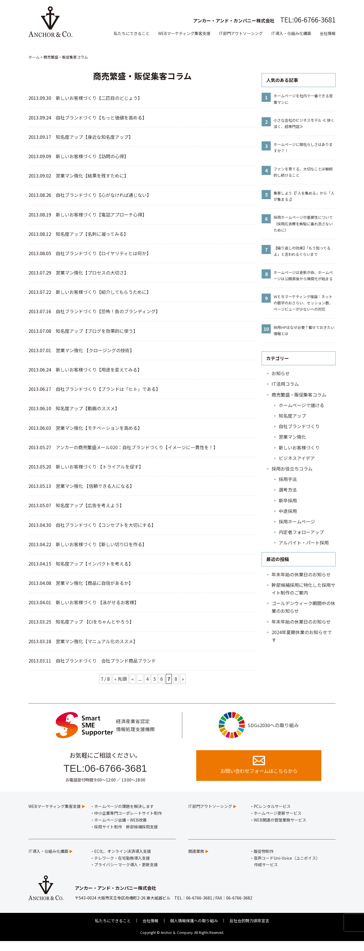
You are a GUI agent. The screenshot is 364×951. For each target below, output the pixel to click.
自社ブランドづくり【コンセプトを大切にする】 (106, 524)
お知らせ (281, 373)
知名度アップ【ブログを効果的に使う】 (97, 330)
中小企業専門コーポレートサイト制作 (128, 823)
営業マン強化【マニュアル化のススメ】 (97, 641)
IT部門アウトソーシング (241, 33)
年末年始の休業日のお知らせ (301, 574)
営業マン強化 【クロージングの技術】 (95, 350)
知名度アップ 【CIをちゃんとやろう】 (95, 621)
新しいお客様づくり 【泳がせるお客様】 (97, 602)
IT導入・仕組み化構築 (291, 33)
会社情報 (328, 33)
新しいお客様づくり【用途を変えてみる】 (99, 369)
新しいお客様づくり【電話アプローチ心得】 (102, 214)
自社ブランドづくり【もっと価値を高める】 (101, 117)
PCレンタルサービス (272, 816)
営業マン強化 (292, 436)
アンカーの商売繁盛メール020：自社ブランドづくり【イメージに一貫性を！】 (138, 447)
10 (266, 328)
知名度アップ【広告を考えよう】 (90, 505)
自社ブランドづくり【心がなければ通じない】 (103, 194)
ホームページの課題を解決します (124, 816)
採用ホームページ (297, 521)
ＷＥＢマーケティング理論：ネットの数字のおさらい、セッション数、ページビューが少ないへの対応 (303, 303)
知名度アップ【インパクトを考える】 (94, 563)
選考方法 (288, 489)
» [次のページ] (183, 678)
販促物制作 (264, 861)
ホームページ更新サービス (277, 823)
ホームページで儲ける (301, 405)
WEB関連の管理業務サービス (280, 829)
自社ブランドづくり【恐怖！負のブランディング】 (108, 311)
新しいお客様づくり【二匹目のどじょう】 (99, 97)
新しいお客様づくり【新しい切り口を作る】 (101, 544)
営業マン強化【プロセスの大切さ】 (92, 272)
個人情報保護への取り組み (194, 930)
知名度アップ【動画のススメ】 (87, 408)
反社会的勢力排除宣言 (249, 930)
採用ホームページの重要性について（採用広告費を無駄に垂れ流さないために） (303, 223)
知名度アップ (292, 415)
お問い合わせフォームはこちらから (259, 774)
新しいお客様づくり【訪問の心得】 (92, 156)
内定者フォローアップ (301, 532)
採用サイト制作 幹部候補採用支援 (126, 836)
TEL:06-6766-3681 (308, 19)
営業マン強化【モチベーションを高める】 (99, 427)
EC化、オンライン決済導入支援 (122, 861)
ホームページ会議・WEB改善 (120, 829)
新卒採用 (288, 500)
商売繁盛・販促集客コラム (299, 394)
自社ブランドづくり (299, 426)
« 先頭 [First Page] (120, 678)
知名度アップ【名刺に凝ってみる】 (92, 233)
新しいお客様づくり (299, 447)
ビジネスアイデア (297, 458)
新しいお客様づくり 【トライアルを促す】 (101, 466)
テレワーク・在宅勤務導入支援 (122, 867)
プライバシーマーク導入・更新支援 (126, 874)
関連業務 (196, 861)
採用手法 (288, 479)
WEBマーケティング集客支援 (184, 33)
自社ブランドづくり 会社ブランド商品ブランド (106, 660)
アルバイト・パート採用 (304, 542)
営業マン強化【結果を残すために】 (93, 175)
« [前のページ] (132, 678)
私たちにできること (132, 33)
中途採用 (288, 511)
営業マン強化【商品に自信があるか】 (94, 582)
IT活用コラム (285, 383)
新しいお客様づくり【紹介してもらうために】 (103, 291)
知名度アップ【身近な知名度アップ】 (94, 136)
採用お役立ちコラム (292, 468)
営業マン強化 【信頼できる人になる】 (95, 485)
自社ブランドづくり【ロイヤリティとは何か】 (103, 253)
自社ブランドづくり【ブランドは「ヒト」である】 (108, 388)
